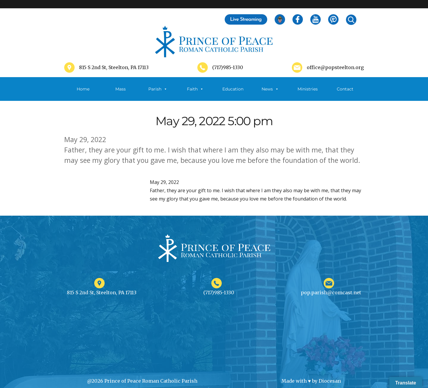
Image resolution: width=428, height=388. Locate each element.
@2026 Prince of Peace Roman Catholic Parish (142, 381)
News (270, 89)
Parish (157, 89)
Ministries (308, 93)
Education (232, 89)
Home (83, 89)
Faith (195, 89)
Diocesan (330, 381)
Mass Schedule (120, 93)
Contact (345, 89)
